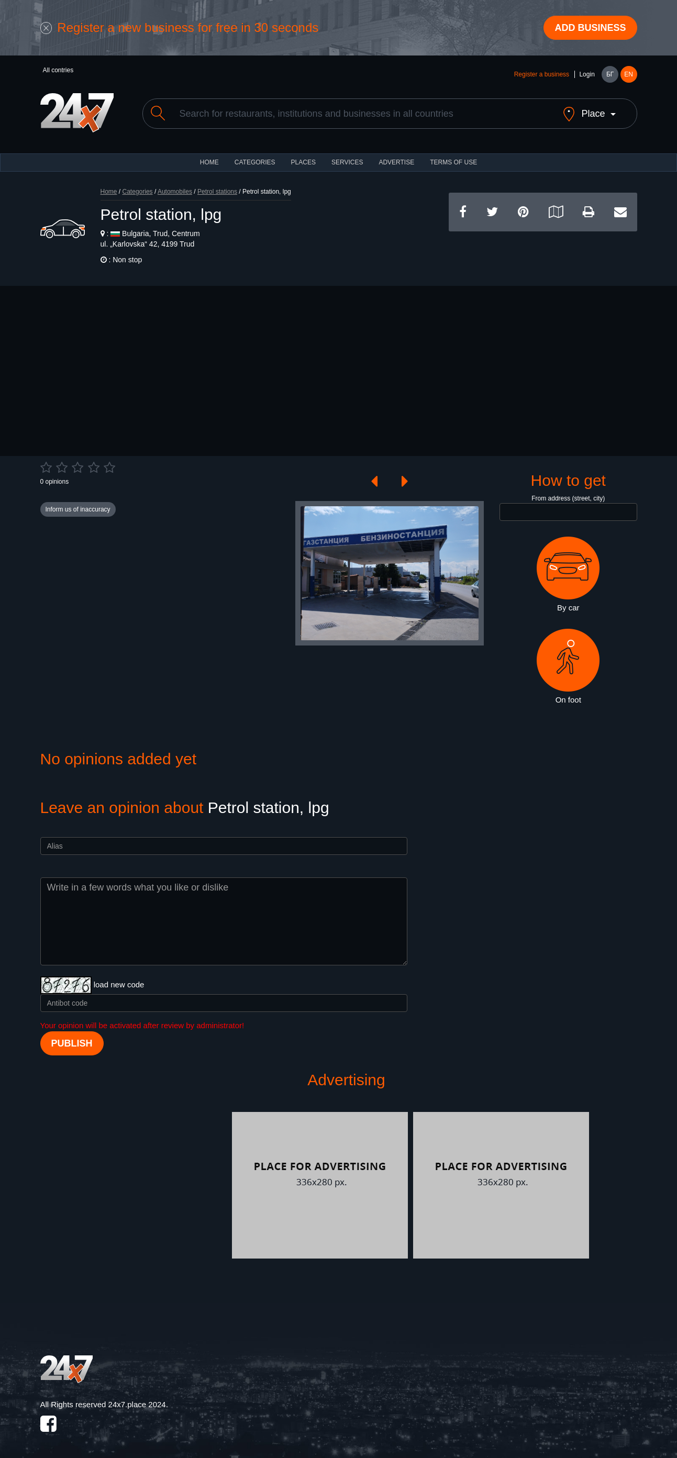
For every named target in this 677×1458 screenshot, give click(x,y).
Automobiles (175, 191)
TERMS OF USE (453, 162)
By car (568, 574)
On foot (568, 666)
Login (586, 74)
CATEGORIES (255, 162)
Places (303, 162)
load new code (119, 984)
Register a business (541, 74)
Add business (590, 28)
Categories (138, 191)
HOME (209, 162)
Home (109, 191)
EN (628, 74)
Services (347, 162)
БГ (610, 74)
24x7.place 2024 (137, 1404)
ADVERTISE (396, 162)
